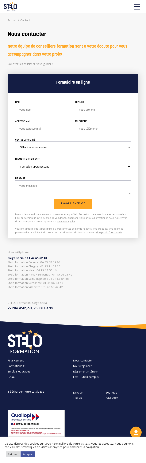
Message (20, 178)
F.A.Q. (11, 377)
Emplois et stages (19, 371)
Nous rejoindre (82, 366)
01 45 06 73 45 (40, 274)
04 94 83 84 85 (38, 278)
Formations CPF (18, 366)
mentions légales (66, 221)
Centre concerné (25, 140)
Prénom (79, 102)
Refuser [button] (12, 454)
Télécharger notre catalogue (26, 391)
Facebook (112, 397)
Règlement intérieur (85, 371)
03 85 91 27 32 (34, 266)
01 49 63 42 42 (35, 287)
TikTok (77, 397)
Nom (17, 102)
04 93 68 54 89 (34, 262)
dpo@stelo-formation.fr (109, 232)
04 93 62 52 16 (32, 270)
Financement (16, 360)
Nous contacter (83, 360)
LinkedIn (78, 392)
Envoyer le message (73, 203)
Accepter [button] (28, 454)
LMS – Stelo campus (86, 377)
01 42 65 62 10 (27, 258)
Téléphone (81, 121)
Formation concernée (27, 159)
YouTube (111, 392)
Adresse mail (23, 121)
